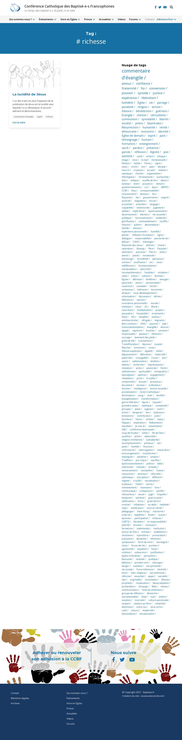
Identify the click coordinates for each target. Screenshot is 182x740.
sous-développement (144, 292)
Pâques (126, 422)
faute (154, 548)
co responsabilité (156, 521)
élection (144, 214)
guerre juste (155, 497)
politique (126, 217)
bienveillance (129, 613)
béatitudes (154, 123)
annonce (142, 473)
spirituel (140, 497)
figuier (125, 279)
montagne (161, 542)
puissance (127, 538)
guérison (161, 111)
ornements (158, 313)
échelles (153, 467)
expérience (138, 211)
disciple (162, 166)
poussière (127, 313)
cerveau (140, 385)
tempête (143, 316)
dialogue (126, 238)
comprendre (128, 381)
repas (160, 419)
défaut (125, 241)
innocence (139, 347)
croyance (138, 170)
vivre (134, 159)
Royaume (127, 197)
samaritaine (154, 426)
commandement (147, 221)
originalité (135, 579)
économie (156, 289)
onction (126, 262)
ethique (161, 156)
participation (141, 518)
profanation (128, 586)
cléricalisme (158, 115)
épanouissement (157, 211)
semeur (156, 316)
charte (161, 245)
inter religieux (138, 572)
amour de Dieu (129, 531)
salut (124, 166)
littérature (127, 299)
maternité (160, 354)
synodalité (148, 119)
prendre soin (141, 562)
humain (147, 139)
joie (165, 152)
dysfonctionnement (132, 463)
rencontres (128, 473)
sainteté (127, 156)
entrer (125, 412)
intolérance (137, 507)
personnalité (153, 282)
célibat (125, 211)
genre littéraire (130, 402)
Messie (165, 579)
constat (126, 504)
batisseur (159, 412)
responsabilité (142, 238)
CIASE (136, 241)
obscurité (145, 269)
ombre (162, 596)
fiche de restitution (152, 589)
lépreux (146, 344)
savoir (125, 361)
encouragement (130, 453)
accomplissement (131, 443)
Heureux (147, 446)
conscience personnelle (134, 303)
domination (128, 395)
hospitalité (142, 313)
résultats (126, 426)
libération (148, 98)
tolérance (142, 289)
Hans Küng (143, 511)
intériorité (127, 467)
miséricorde (143, 207)
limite (159, 351)
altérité (125, 525)
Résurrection (130, 127)
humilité (155, 231)
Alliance (127, 111)
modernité (147, 610)
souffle (163, 221)
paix (151, 166)
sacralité (162, 576)
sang (140, 395)
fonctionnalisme (147, 265)
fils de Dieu (158, 432)
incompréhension (131, 272)
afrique (125, 292)
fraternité (129, 88)
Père (150, 248)
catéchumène (139, 361)
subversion (140, 552)
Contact (150, 19)
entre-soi (141, 606)
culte (124, 610)
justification (156, 552)
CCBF (124, 190)
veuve (141, 494)
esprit (151, 136)
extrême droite (129, 320)
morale (154, 303)
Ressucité (127, 559)
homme (126, 388)
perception (149, 555)
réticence (155, 538)
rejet (124, 507)
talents (125, 364)
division (144, 194)
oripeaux (126, 484)
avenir (125, 255)
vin (150, 262)
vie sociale (127, 569)
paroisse (140, 252)
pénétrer (142, 456)
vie (151, 103)
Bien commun (129, 323)
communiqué (129, 490)
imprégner (127, 456)
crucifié (137, 480)
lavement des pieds (145, 337)
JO (146, 306)
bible (160, 463)
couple (157, 344)
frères (147, 163)
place (137, 409)
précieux (148, 443)
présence (152, 148)
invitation (127, 368)
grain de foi (153, 501)
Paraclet (161, 248)
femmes (158, 275)
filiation (126, 163)
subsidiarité (152, 439)
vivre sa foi (156, 606)
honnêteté (142, 258)
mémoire (156, 333)
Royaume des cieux (132, 245)
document (127, 385)
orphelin (137, 566)
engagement (157, 374)
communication (130, 589)
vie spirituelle (153, 566)
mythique (147, 405)
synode (143, 93)
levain (151, 514)
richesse (49, 116)
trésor (134, 275)
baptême (139, 514)
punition (153, 545)
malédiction (160, 531)
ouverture (127, 286)
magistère (139, 200)
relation (162, 170)
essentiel (139, 576)
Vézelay (140, 248)
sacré (125, 148)
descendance (151, 224)
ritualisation (142, 583)
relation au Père (142, 603)
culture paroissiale (158, 600)
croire (134, 166)
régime (125, 480)
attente (150, 245)
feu (154, 194)
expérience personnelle (134, 231)
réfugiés (145, 320)
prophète (127, 583)
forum (152, 200)
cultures (146, 275)
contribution (143, 415)
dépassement (129, 354)
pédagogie (127, 511)
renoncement (129, 194)
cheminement (129, 487)
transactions (145, 340)
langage (154, 204)
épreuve (126, 518)
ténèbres (151, 279)
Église (141, 103)
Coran (154, 357)
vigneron (137, 330)
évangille (152, 327)
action (139, 368)
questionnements (131, 187)
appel (151, 576)
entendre (141, 204)
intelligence (140, 388)
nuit (152, 596)
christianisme (145, 176)
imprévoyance (155, 364)
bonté (153, 286)
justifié (159, 490)
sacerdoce (127, 248)
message (157, 562)
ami (164, 357)
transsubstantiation (132, 327)
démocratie (129, 131)
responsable (128, 333)
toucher (150, 330)
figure (145, 402)
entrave (145, 531)
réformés (156, 473)
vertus (149, 484)
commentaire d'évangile (23, 116)
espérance (129, 98)
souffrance (139, 262)
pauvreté (126, 282)
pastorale (151, 368)
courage (126, 337)
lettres (157, 296)
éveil (136, 183)
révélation (127, 378)
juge (150, 494)
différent (156, 477)
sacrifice (155, 460)
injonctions (142, 535)
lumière (127, 102)
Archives (15, 703)
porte (139, 378)
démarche (152, 593)
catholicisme (128, 371)
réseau (164, 586)
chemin (141, 115)
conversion (157, 88)
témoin (160, 183)
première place (130, 405)
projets (159, 310)
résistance (127, 535)
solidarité (161, 217)
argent (39, 116)
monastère (146, 470)
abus (154, 187)
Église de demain (133, 136)
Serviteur (127, 419)
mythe (137, 163)
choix (124, 545)
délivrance (145, 354)
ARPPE (164, 187)
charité (139, 173)
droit (124, 572)
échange (143, 586)
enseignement (148, 144)
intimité (140, 467)
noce (159, 262)
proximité (127, 204)
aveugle (164, 279)
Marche (126, 347)
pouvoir (127, 93)
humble (135, 446)
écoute (142, 381)
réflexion (140, 152)
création (126, 552)
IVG (133, 316)
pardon (137, 148)
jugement (158, 207)
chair (149, 395)
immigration (160, 371)
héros (139, 419)
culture (134, 610)
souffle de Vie (149, 180)
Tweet (138, 484)
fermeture (127, 528)
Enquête (161, 494)
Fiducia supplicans (131, 351)
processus (155, 381)
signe (160, 234)
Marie (154, 306)
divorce (164, 327)
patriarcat (157, 258)
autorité (126, 200)
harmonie (158, 511)
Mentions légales (20, 698)
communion (129, 119)
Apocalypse (128, 374)
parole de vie (161, 238)
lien (148, 412)
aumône (126, 436)
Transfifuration (130, 344)
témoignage (129, 139)
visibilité (140, 559)
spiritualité (144, 371)
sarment (162, 330)
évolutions (127, 415)
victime (149, 419)
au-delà (152, 504)
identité (163, 131)
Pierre (152, 252)
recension (145, 487)
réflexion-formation (142, 234)
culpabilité (127, 207)
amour (127, 83)
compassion (145, 490)
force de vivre (145, 542)
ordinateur (154, 385)
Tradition (127, 460)
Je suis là (139, 426)
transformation (149, 398)
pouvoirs (147, 183)
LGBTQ (125, 521)
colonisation (128, 296)
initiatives (139, 504)
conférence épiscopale (142, 429)
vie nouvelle (159, 214)
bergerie (137, 412)
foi (143, 88)
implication (139, 422)
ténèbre (154, 361)
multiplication (144, 310)
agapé (125, 330)
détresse (137, 279)
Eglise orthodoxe (131, 555)
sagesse (148, 409)
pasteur (143, 333)
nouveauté (148, 255)
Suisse (159, 470)
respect (126, 603)
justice (158, 93)
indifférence (128, 265)
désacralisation (161, 583)
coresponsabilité (149, 190)
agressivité (127, 548)
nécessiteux (128, 494)
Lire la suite (19, 122)
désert (164, 180)
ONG (142, 323)
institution (159, 528)
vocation (126, 600)
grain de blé (128, 340)
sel (158, 443)
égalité (148, 351)
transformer (149, 453)
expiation (142, 548)
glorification (128, 221)
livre (157, 487)
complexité (161, 405)
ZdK (124, 429)
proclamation (129, 391)
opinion (141, 299)
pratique (153, 559)
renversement (129, 470)
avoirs (138, 282)
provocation (158, 535)
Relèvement (155, 422)
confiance (143, 83)
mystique (126, 173)
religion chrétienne (132, 439)
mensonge (127, 258)
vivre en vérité (154, 507)
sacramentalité (129, 596)
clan (124, 579)
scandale (141, 286)
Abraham (138, 521)
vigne (158, 163)
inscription (142, 477)
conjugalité (141, 357)
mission (137, 228)
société (126, 123)
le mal (144, 159)
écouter (137, 525)
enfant (149, 156)
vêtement (127, 252)
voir (143, 166)
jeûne (137, 436)
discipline (141, 538)
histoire (126, 224)
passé (135, 255)
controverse (128, 449)
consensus (127, 289)
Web (154, 586)
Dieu (133, 190)
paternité (127, 357)
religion (142, 107)
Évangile (127, 115)
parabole (127, 107)
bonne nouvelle (158, 388)
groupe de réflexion (132, 593)
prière (139, 123)
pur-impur (141, 460)
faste (124, 316)
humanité (149, 127)
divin (124, 180)
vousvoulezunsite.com (152, 695)
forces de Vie (138, 545)
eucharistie (162, 176)
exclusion (151, 525)
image (125, 159)
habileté (164, 504)
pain (162, 136)
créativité (160, 603)
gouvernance (150, 197)
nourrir (126, 170)
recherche (138, 364)
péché (125, 234)
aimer (163, 252)
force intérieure (144, 569)
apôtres (142, 374)
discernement (129, 214)
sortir (160, 409)
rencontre (147, 131)
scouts (161, 514)
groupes (126, 409)
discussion (144, 296)
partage (162, 103)
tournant (139, 600)
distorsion (127, 606)
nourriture (127, 310)
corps (152, 347)
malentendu (143, 528)
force (140, 501)
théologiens (128, 176)
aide (164, 323)
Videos (122, 19)
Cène (138, 306)
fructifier (151, 378)
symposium (128, 542)
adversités (149, 436)
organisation (154, 173)
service (156, 107)
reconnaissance (143, 217)
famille (125, 228)
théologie (148, 241)
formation (128, 144)
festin (164, 368)
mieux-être (163, 449)
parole (126, 152)
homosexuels (159, 159)
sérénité (161, 569)
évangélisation (129, 398)
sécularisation (146, 613)
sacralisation (151, 480)
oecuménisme (157, 572)
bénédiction (143, 111)
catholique (127, 477)
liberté (163, 119)
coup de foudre (130, 432)
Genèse (126, 183)
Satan (145, 432)
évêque (134, 180)
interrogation (146, 449)
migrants (159, 320)
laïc (137, 197)
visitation (162, 272)
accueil (150, 170)
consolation (151, 579)
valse (124, 275)
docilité (160, 395)
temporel (127, 497)
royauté (156, 402)
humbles (149, 272)
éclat (143, 596)
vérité (163, 127)
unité (139, 156)
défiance (126, 562)
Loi (146, 187)
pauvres (153, 323)
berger (125, 566)
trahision (126, 306)
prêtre (137, 224)
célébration (128, 501)
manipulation (129, 269)
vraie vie (126, 514)
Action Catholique (149, 391)
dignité (154, 152)
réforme (126, 576)
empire (154, 456)
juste (157, 415)
